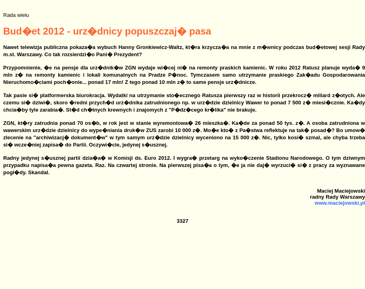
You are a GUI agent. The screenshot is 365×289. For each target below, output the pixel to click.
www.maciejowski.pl (340, 203)
